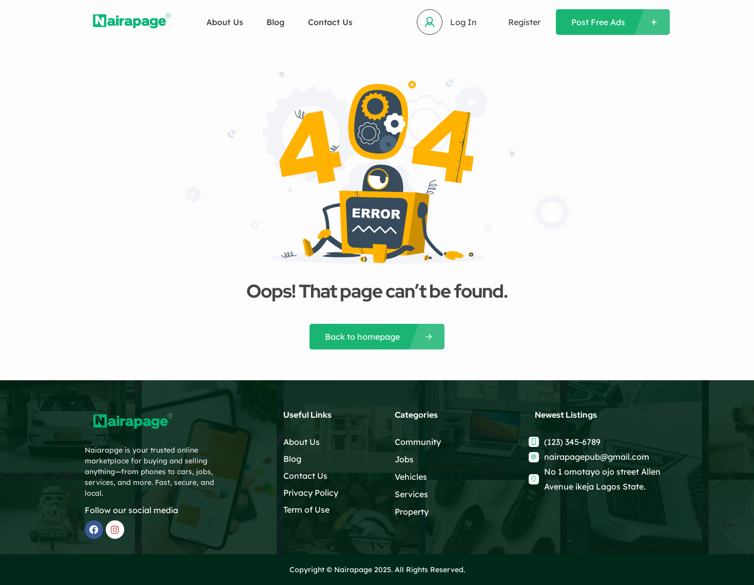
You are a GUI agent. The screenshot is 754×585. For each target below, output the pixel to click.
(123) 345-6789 (572, 442)
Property (412, 511)
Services (411, 494)
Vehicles (411, 477)
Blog (275, 22)
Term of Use (306, 509)
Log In (463, 22)
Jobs (404, 459)
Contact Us (330, 22)
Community (418, 442)
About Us (224, 22)
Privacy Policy (310, 493)
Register (524, 22)
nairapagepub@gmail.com (596, 457)
